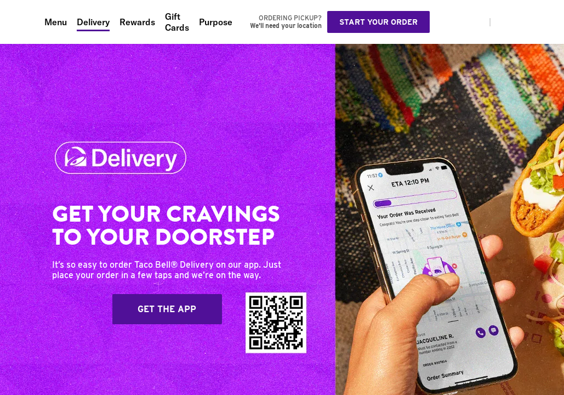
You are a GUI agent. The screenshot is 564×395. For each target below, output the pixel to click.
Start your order (378, 22)
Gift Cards (177, 22)
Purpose (215, 21)
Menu (55, 21)
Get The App (167, 309)
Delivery (93, 21)
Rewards (137, 21)
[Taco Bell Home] (22, 22)
